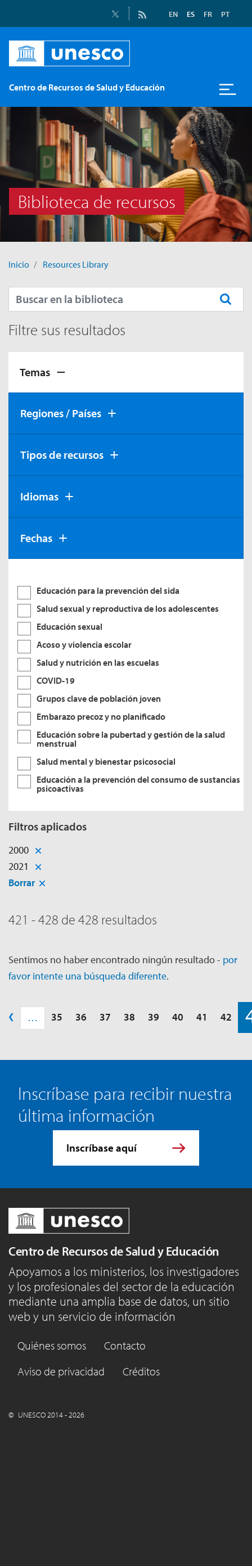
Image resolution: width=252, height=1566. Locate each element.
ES (191, 14)
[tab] (126, 372)
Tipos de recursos (62, 455)
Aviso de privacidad (61, 1371)
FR (208, 14)
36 (81, 1016)
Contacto (125, 1345)
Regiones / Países (60, 413)
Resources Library (76, 264)
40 (177, 1016)
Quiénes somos (51, 1345)
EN (173, 14)
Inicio (18, 264)
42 (226, 1016)
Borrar (21, 882)
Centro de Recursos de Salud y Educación (113, 1251)
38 (129, 1016)
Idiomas (39, 496)
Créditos (141, 1371)
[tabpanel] (126, 685)
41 (202, 1016)
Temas (35, 372)
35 (56, 1016)
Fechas (36, 538)
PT (225, 14)
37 (105, 1016)
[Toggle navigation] (228, 89)
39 (153, 1016)
